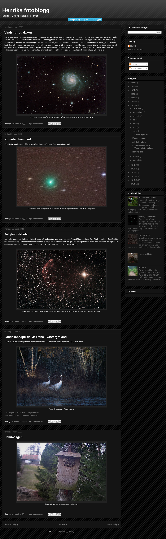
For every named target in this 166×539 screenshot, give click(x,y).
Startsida (62, 524)
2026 (133, 83)
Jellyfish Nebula (16, 234)
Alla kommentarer (137, 68)
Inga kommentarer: (36, 124)
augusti (136, 116)
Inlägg (133, 64)
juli (134, 120)
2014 (133, 184)
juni (134, 124)
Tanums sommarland (148, 198)
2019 (133, 165)
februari (136, 156)
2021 (133, 101)
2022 (133, 98)
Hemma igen (13, 437)
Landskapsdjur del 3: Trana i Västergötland (35, 337)
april (135, 127)
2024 (133, 90)
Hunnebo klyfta (145, 254)
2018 (133, 169)
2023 (133, 94)
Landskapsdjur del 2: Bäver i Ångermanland (21, 413)
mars (135, 131)
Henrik (133, 46)
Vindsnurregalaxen (18, 32)
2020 (133, 105)
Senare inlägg (11, 524)
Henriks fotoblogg (26, 10)
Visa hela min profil (136, 50)
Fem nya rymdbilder (147, 216)
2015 (133, 180)
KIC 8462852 (144, 235)
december (137, 108)
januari (136, 160)
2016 (133, 176)
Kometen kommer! (17, 139)
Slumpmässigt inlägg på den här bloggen (85, 19)
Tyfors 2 (142, 267)
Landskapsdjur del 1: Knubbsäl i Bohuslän (21, 415)
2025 (133, 86)
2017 (133, 172)
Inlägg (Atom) (68, 532)
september (137, 112)
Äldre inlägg (113, 524)
